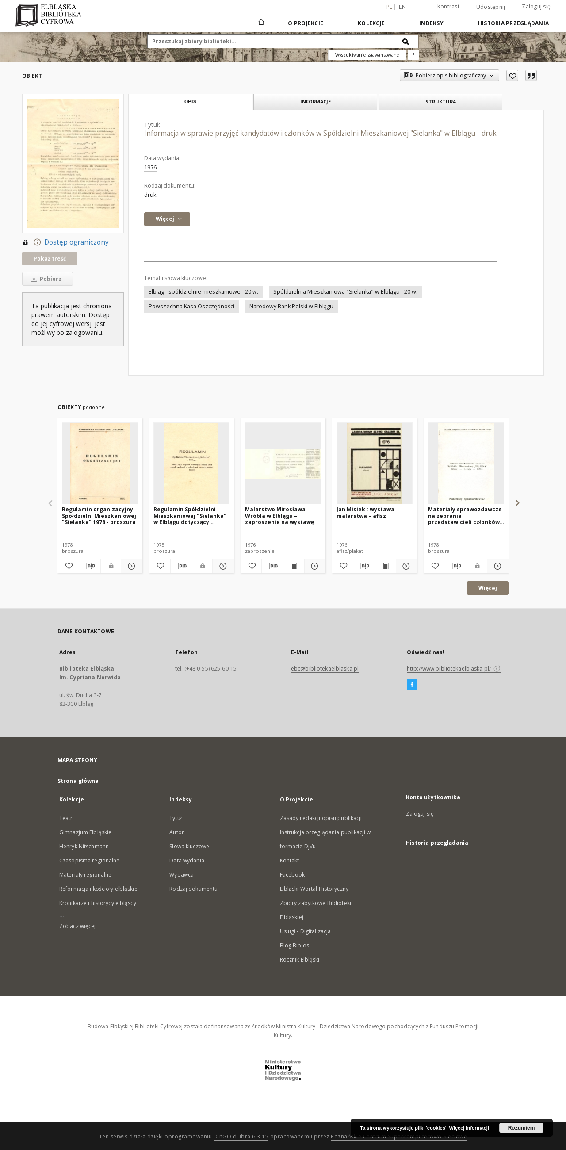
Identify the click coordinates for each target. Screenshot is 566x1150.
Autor (176, 832)
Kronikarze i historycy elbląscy (97, 903)
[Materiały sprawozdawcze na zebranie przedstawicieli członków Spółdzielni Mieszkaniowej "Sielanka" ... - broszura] (466, 464)
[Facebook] (412, 685)
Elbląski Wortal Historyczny (314, 889)
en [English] (402, 7)
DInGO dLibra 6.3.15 (241, 1136)
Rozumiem (521, 1128)
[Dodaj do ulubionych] (512, 75)
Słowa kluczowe (189, 846)
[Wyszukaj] (406, 41)
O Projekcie (305, 23)
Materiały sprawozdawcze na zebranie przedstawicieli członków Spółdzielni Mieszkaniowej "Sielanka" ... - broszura (465, 515)
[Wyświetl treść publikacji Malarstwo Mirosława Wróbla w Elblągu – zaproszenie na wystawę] (293, 566)
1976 (150, 167)
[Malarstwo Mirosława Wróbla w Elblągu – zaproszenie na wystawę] (283, 464)
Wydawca (181, 874)
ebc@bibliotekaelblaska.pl (325, 668)
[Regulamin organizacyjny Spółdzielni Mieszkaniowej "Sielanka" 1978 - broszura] (100, 464)
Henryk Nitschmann (84, 846)
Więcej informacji (469, 1128)
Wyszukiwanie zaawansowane (367, 55)
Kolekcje (371, 23)
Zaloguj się (536, 6)
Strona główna (78, 781)
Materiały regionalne (85, 874)
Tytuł (175, 818)
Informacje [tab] (315, 101)
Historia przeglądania (513, 23)
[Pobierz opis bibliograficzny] (89, 566)
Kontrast (448, 6)
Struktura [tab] (440, 101)
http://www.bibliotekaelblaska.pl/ (454, 668)
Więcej (487, 588)
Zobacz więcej (77, 926)
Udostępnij (490, 7)
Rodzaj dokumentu (193, 889)
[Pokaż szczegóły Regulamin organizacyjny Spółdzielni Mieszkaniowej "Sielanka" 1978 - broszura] (130, 566)
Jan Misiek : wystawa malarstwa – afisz (365, 512)
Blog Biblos (294, 945)
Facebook (292, 874)
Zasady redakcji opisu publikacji (321, 818)
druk (150, 195)
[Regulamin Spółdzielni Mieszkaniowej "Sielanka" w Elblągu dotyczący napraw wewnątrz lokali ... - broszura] (191, 464)
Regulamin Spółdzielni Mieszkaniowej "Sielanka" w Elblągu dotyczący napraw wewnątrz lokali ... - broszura (190, 515)
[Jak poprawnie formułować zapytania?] (413, 55)
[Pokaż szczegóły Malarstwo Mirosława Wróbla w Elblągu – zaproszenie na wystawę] (313, 566)
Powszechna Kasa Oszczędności (191, 306)
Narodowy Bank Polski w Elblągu (291, 306)
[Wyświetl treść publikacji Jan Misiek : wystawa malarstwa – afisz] (385, 566)
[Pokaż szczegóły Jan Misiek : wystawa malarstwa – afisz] (405, 566)
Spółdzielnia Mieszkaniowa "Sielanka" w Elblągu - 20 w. (345, 291)
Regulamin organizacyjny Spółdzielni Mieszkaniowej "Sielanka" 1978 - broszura (99, 515)
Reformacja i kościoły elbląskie (98, 889)
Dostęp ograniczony (65, 242)
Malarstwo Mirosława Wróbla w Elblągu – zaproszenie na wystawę (279, 515)
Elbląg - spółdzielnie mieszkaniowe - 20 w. (203, 291)
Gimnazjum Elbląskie (85, 832)
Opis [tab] (190, 102)
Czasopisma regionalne (89, 860)
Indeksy (431, 23)
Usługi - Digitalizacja (305, 931)
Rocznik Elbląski (300, 959)
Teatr (66, 818)
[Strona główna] (261, 23)
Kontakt (289, 860)
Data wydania (186, 860)
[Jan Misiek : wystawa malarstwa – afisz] (374, 464)
